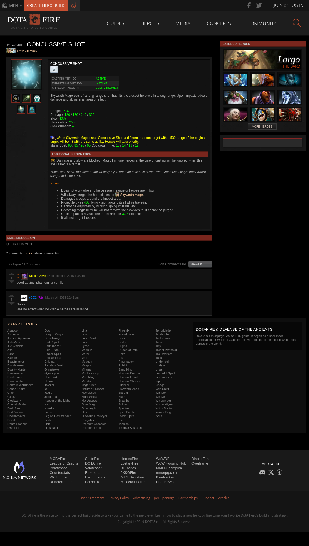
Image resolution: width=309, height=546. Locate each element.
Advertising (141, 498)
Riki (121, 357)
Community (261, 23)
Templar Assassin (130, 427)
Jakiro (48, 392)
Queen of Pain (128, 349)
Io (45, 388)
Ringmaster (126, 361)
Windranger (163, 400)
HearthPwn (165, 482)
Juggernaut (51, 396)
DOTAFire (93, 463)
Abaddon (13, 330)
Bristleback (14, 377)
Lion (84, 334)
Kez (47, 404)
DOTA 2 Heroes (22, 324)
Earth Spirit (51, 342)
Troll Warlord (164, 354)
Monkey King (90, 373)
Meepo (86, 365)
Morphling (87, 377)
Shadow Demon (129, 373)
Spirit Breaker (128, 412)
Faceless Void (53, 365)
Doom (48, 330)
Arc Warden (15, 346)
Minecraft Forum (133, 482)
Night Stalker (89, 396)
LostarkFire (129, 463)
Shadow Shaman (130, 381)
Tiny (158, 346)
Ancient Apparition (19, 338)
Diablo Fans (200, 459)
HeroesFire (129, 459)
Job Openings (164, 498)
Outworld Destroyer (94, 416)
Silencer (124, 385)
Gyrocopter (51, 373)
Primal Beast (127, 334)
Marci (85, 354)
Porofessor (58, 468)
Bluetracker (165, 477)
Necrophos (88, 392)
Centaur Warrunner (20, 385)
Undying (161, 365)
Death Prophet (17, 424)
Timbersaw (163, 338)
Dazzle (12, 420)
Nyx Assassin (90, 400)
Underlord (162, 361)
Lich (47, 424)
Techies (124, 424)
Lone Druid (88, 338)
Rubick (123, 365)
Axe (10, 349)
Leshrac (49, 420)
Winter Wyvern (165, 404)
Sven (122, 420)
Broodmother (16, 381)
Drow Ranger (53, 338)
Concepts (219, 23)
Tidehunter (163, 334)
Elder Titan (51, 349)
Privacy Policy (119, 498)
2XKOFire (128, 473)
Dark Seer (14, 408)
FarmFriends (95, 477)
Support (208, 498)
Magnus (86, 349)
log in (28, 253)
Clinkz (11, 396)
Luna (84, 342)
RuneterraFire (61, 482)
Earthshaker (52, 346)
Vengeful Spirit (165, 373)
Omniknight (89, 408)
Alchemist (13, 334)
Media (182, 23)
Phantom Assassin (93, 424)
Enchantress (52, 357)
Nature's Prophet (92, 388)
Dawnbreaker (16, 416)
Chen (10, 392)
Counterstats (60, 473)
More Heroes (262, 126)
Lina (84, 330)
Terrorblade (163, 330)
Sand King (125, 369)
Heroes (150, 23)
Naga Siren (88, 385)
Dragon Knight (53, 334)
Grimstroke (51, 369)
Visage (160, 385)
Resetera (92, 473)
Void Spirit (162, 388)
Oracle (85, 412)
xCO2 (33, 297)
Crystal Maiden (17, 404)
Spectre (124, 408)
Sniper (123, 404)
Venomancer (164, 377)
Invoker (49, 385)
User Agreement (92, 498)
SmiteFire (92, 459)
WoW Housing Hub (171, 463)
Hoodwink (50, 377)
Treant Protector (166, 349)
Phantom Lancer (92, 427)
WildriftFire (58, 477)
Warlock (161, 392)
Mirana (86, 369)
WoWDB (163, 459)
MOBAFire (58, 459)
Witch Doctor (164, 408)
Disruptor (13, 427)
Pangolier (87, 420)
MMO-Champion (169, 468)
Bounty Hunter (16, 369)
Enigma (49, 361)
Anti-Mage (14, 342)
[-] (18, 276)
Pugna (123, 346)
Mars (84, 357)
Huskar (49, 381)
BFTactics (128, 468)
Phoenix (124, 330)
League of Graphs (64, 463)
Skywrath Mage (27, 51)
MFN (13, 6)
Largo (48, 412)
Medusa (86, 361)
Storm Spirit (126, 416)
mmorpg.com (166, 473)
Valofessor (93, 468)
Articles (223, 498)
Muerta (86, 381)
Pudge (123, 342)
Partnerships (188, 498)
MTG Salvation (132, 477)
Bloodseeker (15, 365)
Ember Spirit (52, 354)
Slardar (123, 392)
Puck (122, 338)
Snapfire (124, 400)
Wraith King (163, 412)
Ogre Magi (88, 404)
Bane (10, 354)
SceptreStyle (37, 275)
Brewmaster (15, 373)
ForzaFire (92, 482)
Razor (122, 354)
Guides (115, 23)
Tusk (159, 357)
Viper (159, 381)
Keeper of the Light (57, 400)
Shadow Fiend (128, 377)
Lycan (85, 346)
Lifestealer (51, 427)
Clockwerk (14, 400)
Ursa (159, 369)
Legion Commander (57, 416)
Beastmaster (15, 361)
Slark (122, 396)
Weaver (161, 396)
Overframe (199, 463)
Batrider (12, 357)
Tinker (160, 342)
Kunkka (49, 408)
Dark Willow (15, 412)
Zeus (159, 416)
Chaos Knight (16, 388)
